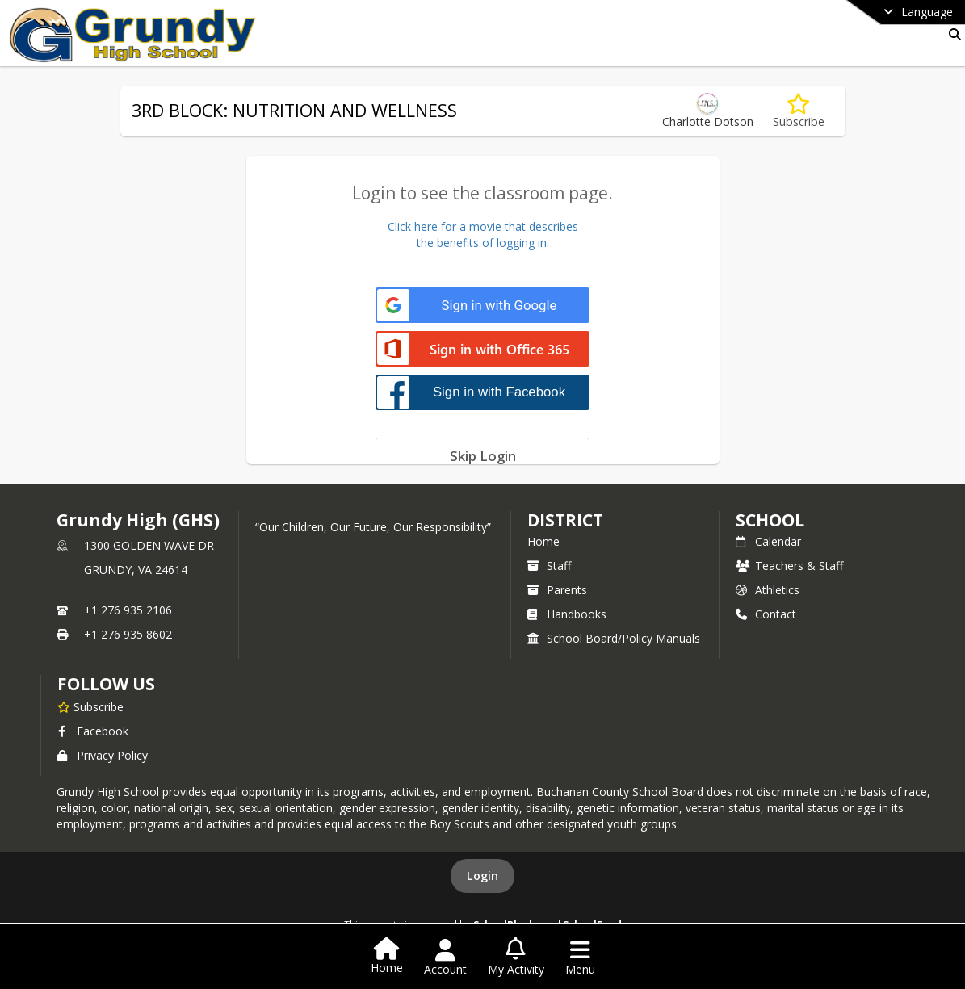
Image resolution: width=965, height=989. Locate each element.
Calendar (768, 541)
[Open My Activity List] (516, 957)
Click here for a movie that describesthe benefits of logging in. (483, 234)
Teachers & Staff (789, 565)
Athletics (767, 589)
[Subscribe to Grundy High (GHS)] (90, 706)
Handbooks (566, 614)
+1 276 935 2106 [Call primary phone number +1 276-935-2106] (128, 610)
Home (543, 541)
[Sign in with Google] (482, 305)
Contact (766, 614)
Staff (549, 565)
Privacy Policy (102, 755)
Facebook (92, 731)
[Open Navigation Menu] (580, 957)
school (770, 520)
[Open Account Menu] (445, 957)
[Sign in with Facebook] (482, 392)
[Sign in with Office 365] (482, 350)
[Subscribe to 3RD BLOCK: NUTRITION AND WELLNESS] (798, 111)
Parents (557, 589)
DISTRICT (565, 520)
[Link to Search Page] (951, 34)
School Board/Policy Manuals (613, 638)
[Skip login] (482, 455)
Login (482, 875)
